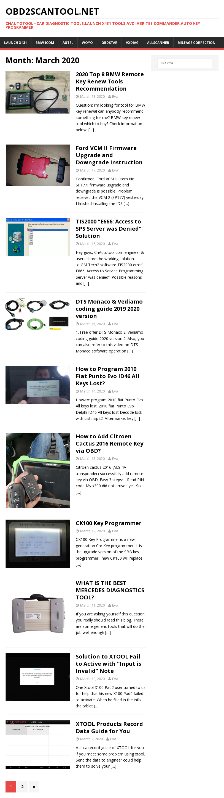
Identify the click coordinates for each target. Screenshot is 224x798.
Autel (68, 42)
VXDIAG (132, 42)
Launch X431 (15, 42)
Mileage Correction (196, 42)
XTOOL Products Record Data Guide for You (109, 727)
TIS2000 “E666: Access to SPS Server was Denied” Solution (108, 228)
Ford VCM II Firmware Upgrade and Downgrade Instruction (109, 155)
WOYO (87, 42)
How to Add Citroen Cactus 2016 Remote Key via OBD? (109, 443)
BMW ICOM (45, 42)
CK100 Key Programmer (109, 523)
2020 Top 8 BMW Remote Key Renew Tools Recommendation (110, 81)
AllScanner (158, 42)
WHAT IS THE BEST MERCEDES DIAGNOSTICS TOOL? (110, 590)
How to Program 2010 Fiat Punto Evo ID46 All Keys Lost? (107, 376)
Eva (115, 96)
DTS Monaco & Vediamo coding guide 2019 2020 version (109, 309)
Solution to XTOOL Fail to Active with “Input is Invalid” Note (108, 664)
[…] (91, 129)
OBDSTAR (109, 42)
